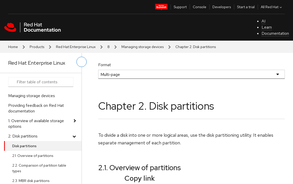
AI (263, 21)
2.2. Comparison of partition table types (39, 168)
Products (37, 46)
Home (13, 46)
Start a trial (246, 7)
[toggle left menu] (81, 62)
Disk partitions (24, 146)
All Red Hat (272, 7)
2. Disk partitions (23, 136)
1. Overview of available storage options (36, 123)
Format (104, 64)
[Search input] (40, 82)
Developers (221, 7)
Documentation (275, 33)
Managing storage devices (142, 46)
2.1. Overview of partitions (32, 155)
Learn (267, 27)
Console (199, 7)
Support (180, 7)
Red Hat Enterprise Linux (76, 46)
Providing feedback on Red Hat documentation (36, 108)
